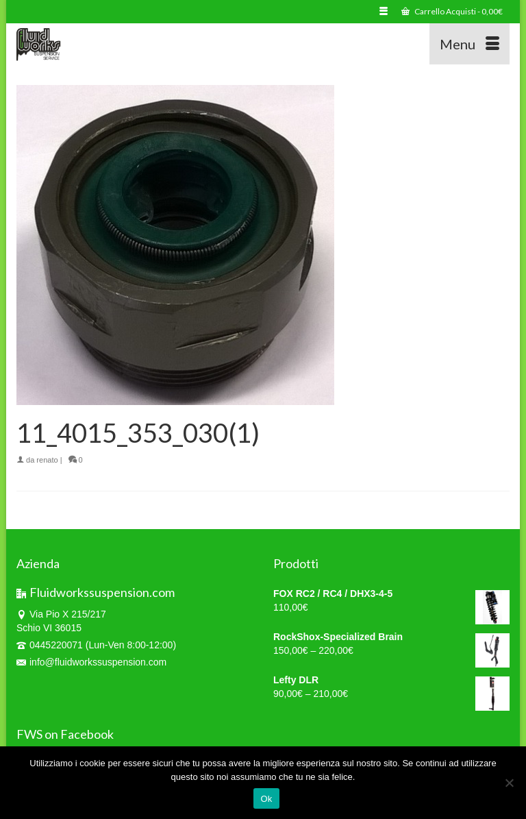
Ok (266, 799)
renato (47, 460)
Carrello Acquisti (452, 11)
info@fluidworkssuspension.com (91, 662)
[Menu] (469, 43)
